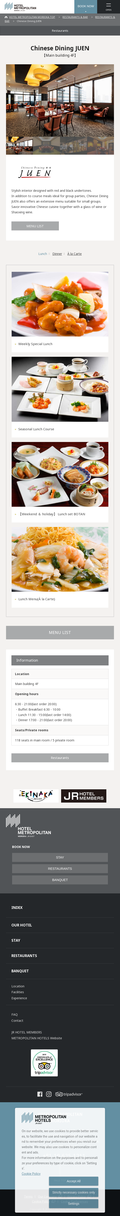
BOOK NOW (86, 6)
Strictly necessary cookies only (73, 1192)
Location (17, 986)
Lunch (42, 254)
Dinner (57, 254)
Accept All (73, 1181)
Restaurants (60, 31)
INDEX (17, 907)
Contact (17, 1020)
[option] (36, 796)
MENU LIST (35, 226)
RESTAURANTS (60, 868)
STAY (60, 857)
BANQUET (60, 880)
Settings (73, 1203)
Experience (19, 998)
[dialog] (60, 1160)
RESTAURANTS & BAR (75, 17)
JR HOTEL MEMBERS (26, 1032)
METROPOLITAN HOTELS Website (36, 1038)
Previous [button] (9, 796)
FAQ (14, 1014)
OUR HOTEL (21, 925)
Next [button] (112, 796)
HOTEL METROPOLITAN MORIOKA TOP (32, 17)
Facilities (17, 992)
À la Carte (74, 254)
